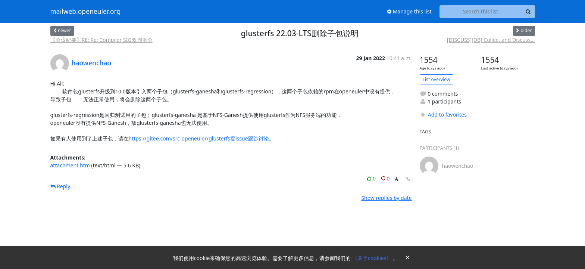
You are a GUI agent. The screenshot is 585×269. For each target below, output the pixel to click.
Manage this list (409, 11)
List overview (436, 79)
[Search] (528, 11)
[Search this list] (480, 11)
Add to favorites (443, 114)
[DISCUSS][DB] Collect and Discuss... (491, 39)
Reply (60, 186)
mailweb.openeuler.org (85, 11)
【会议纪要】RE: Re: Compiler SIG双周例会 (101, 39)
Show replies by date (386, 197)
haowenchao (92, 62)
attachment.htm (70, 165)
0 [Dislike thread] (385, 178)
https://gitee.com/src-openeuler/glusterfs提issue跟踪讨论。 (201, 138)
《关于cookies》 (372, 258)
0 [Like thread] (372, 178)
